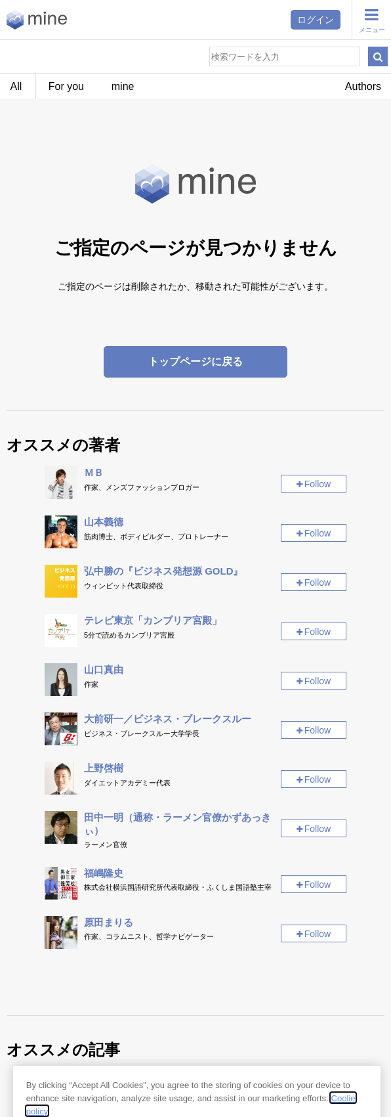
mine (123, 86)
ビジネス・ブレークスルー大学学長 (141, 733)
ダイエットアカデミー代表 (127, 783)
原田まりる (108, 922)
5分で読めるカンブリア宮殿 (129, 635)
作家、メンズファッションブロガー (141, 487)
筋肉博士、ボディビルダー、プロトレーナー (156, 536)
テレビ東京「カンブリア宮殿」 (153, 620)
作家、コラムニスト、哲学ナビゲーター (149, 936)
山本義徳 (103, 521)
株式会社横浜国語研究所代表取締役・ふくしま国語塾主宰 (178, 887)
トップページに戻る (195, 361)
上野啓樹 (103, 768)
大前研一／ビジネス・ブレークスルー (167, 718)
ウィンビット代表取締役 (123, 586)
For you (66, 86)
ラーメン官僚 (105, 844)
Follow (317, 484)
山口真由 (103, 669)
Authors (363, 86)
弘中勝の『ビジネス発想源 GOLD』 (163, 571)
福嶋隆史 (103, 873)
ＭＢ (94, 472)
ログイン (315, 19)
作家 (91, 684)
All (16, 86)
